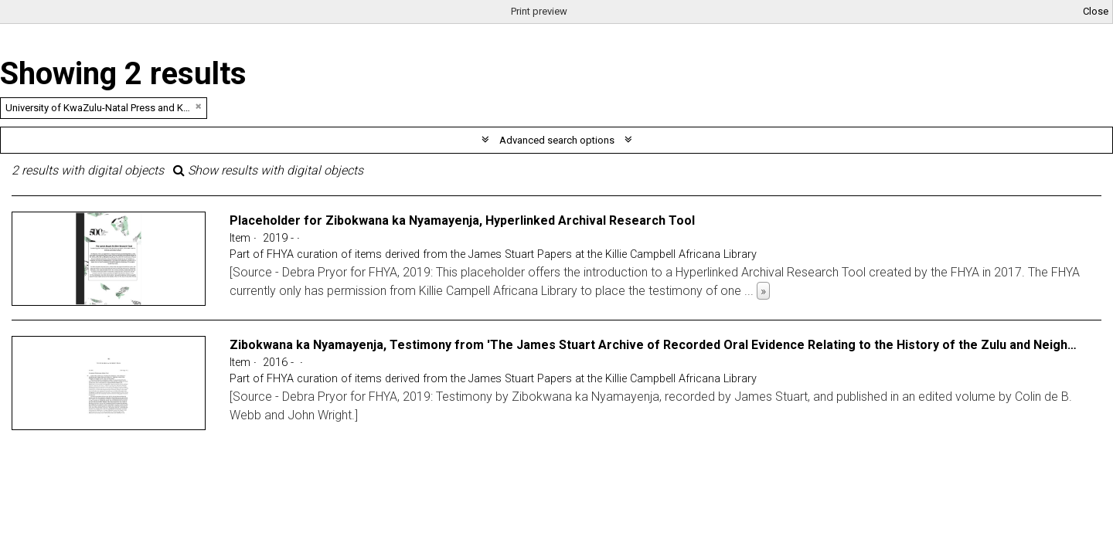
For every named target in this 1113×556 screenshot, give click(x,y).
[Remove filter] (199, 106)
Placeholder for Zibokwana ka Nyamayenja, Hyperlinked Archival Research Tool (462, 220)
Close (1095, 11)
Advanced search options (557, 140)
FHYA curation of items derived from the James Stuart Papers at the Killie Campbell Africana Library (512, 254)
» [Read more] (763, 290)
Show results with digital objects (268, 170)
